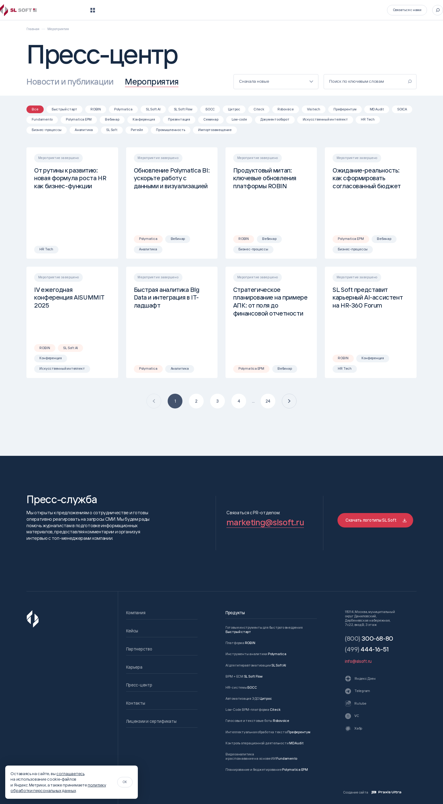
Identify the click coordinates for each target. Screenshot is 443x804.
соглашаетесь (70, 773)
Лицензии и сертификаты (151, 721)
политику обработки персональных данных (58, 787)
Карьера (277, 10)
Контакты (345, 10)
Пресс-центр (310, 10)
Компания (181, 10)
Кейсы (210, 10)
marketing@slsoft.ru (265, 522)
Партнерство (242, 10)
